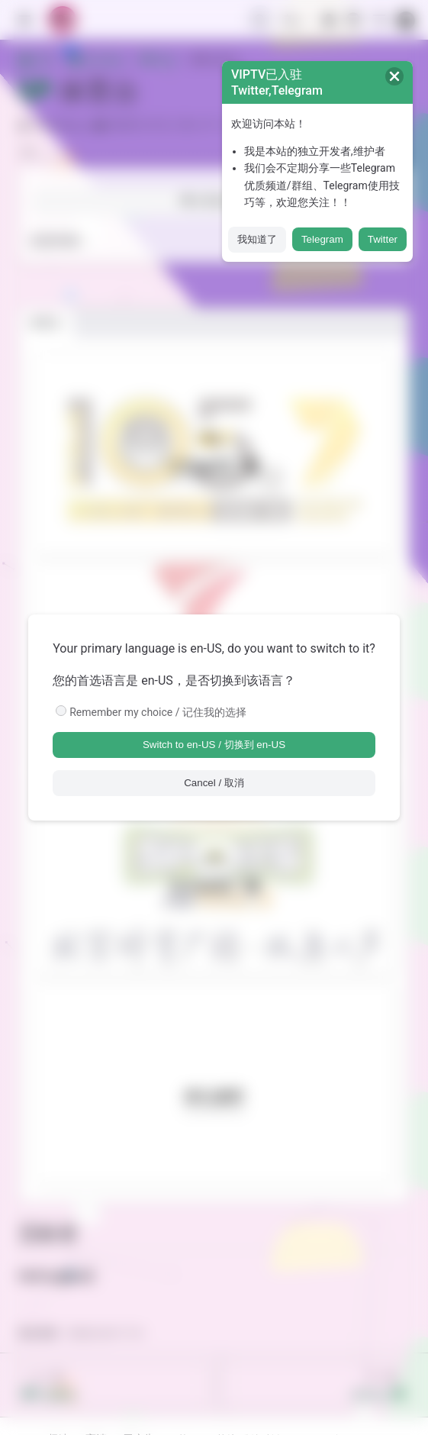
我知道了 (257, 239)
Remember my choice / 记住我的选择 (157, 712)
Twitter (382, 239)
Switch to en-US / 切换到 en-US (214, 744)
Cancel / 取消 (214, 782)
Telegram (322, 239)
